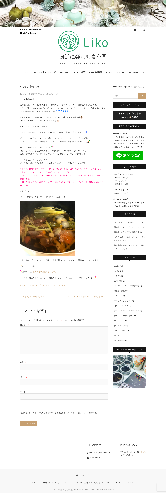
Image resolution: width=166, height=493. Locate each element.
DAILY (32, 285)
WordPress (110, 490)
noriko (23, 94)
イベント (117, 296)
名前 (23, 362)
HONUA (117, 276)
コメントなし (54, 94)
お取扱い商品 (119, 291)
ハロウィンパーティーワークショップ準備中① (88, 296)
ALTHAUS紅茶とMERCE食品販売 (87, 72)
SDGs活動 (118, 281)
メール (24, 377)
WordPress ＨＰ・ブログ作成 (126, 286)
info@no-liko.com (28, 33)
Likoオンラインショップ (45, 72)
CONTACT (133, 72)
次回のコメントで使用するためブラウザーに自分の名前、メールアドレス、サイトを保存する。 (59, 413)
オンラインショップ (122, 301)
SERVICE (64, 72)
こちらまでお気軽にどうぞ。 (45, 272)
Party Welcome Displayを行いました (129, 222)
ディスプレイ (119, 320)
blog (109, 72)
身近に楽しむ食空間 (83, 56)
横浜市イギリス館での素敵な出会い (128, 232)
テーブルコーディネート (45, 285)
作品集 (116, 335)
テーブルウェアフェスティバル (126, 311)
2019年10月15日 (36, 94)
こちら (39, 266)
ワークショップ (120, 330)
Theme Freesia (89, 490)
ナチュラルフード (62, 285)
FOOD (116, 271)
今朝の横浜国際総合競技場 (32, 296)
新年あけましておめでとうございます (129, 227)
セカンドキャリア (121, 306)
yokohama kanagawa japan (31, 29)
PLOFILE (120, 72)
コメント (25, 325)
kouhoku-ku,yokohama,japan (98, 453)
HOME (27, 72)
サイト (23, 392)
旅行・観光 (118, 340)
